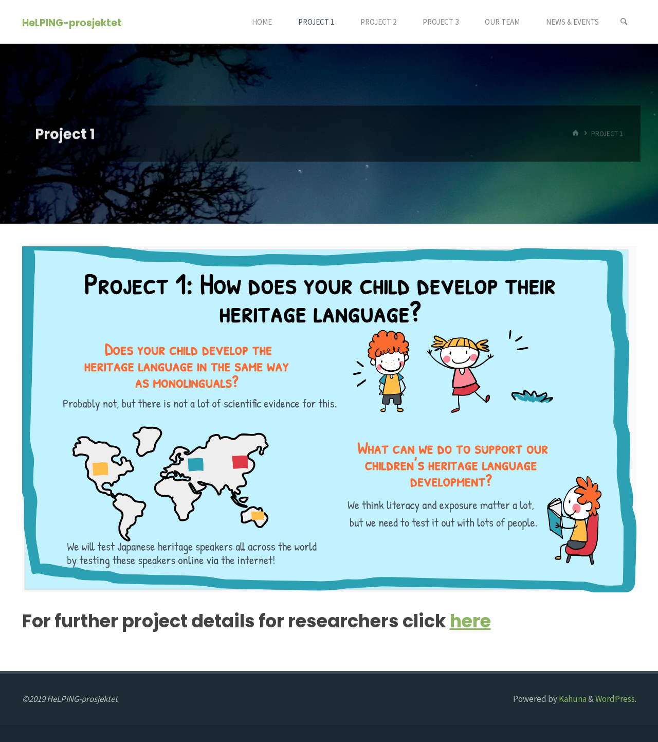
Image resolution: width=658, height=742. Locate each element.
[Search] (624, 22)
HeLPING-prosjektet (72, 22)
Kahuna (572, 698)
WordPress (615, 698)
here (470, 621)
